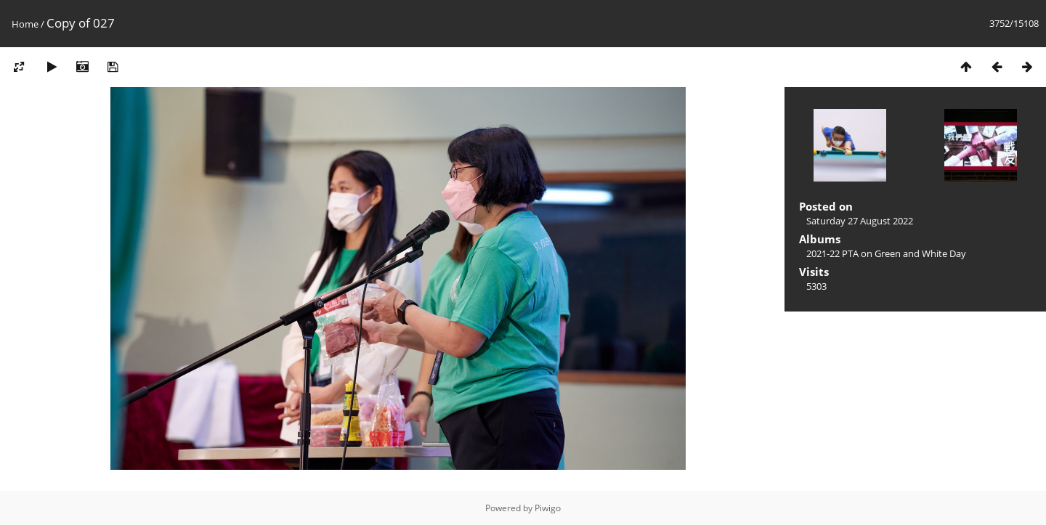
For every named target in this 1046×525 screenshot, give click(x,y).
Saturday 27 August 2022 (859, 220)
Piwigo (548, 508)
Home (25, 23)
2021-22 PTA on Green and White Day (886, 253)
